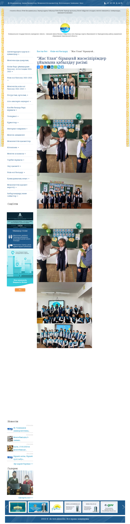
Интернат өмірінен (17, 128)
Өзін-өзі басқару (16, 172)
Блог (81, 3)
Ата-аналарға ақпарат (19, 101)
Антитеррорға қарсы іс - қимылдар (19, 52)
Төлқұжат (13, 116)
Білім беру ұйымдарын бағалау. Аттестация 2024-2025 (19, 69)
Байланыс (75, 3)
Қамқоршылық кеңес (18, 178)
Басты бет (42, 51)
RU (111, 3)
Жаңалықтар (15, 3)
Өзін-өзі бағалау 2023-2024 (19, 78)
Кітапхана (13, 147)
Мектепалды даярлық (18, 60)
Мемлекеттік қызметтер (47, 3)
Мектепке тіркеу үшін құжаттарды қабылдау (19, 246)
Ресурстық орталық (17, 95)
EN (114, 3)
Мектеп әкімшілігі (16, 135)
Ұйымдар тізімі (20, 230)
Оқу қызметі (14, 166)
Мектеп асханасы (16, 153)
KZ (108, 3)
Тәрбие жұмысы (15, 160)
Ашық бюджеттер (29, 3)
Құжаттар (13, 122)
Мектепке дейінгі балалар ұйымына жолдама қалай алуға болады (19, 238)
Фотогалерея (64, 3)
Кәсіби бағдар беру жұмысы (16, 108)
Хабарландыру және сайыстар (17, 194)
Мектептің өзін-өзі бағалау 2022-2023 (16, 87)
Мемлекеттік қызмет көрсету (17, 186)
